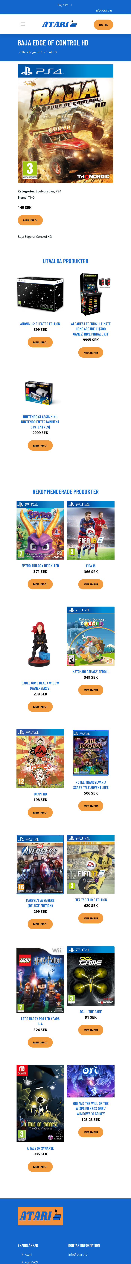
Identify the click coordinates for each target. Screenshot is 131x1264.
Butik (103, 24)
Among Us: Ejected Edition (40, 323)
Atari (28, 1254)
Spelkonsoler (45, 191)
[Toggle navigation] (23, 24)
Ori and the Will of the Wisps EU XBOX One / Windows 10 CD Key (91, 1108)
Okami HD (40, 794)
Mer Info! (30, 220)
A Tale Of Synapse (40, 1148)
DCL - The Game (91, 1011)
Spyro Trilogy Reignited (40, 565)
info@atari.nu (104, 10)
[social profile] (71, 5)
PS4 (58, 191)
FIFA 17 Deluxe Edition (90, 899)
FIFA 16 (90, 565)
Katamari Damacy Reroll (91, 671)
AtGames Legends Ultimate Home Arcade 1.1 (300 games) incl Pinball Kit (91, 328)
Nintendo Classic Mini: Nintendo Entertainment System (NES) (40, 421)
